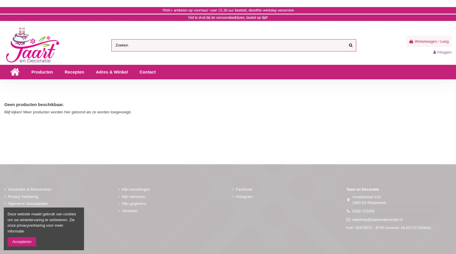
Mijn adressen (133, 196)
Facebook (244, 189)
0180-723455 (363, 211)
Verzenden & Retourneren (29, 189)
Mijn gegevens (134, 203)
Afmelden (130, 211)
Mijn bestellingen (136, 189)
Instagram (244, 196)
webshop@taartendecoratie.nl (377, 219)
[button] (42, 72)
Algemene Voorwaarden (28, 203)
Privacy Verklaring (23, 196)
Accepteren (21, 241)
